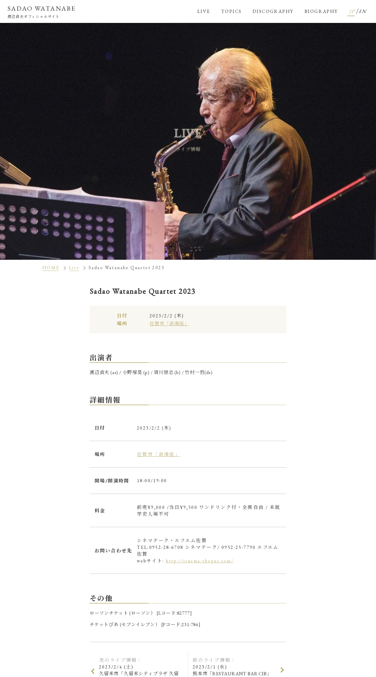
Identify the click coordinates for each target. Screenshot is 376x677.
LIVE (203, 11)
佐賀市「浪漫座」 (169, 324)
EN (363, 11)
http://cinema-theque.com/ (200, 561)
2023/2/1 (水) (235, 670)
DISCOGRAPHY (273, 11)
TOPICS (231, 11)
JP (353, 11)
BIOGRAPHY (321, 11)
